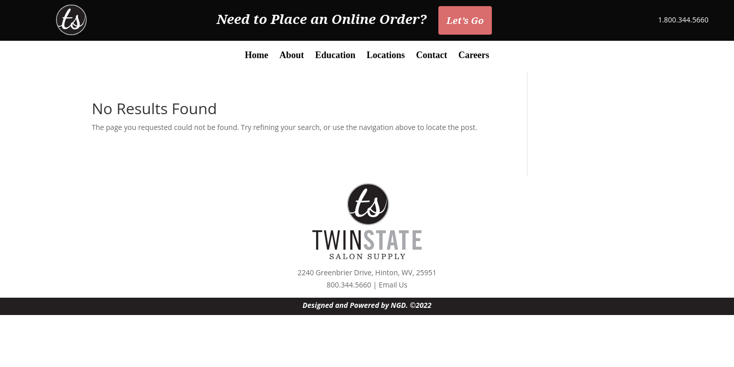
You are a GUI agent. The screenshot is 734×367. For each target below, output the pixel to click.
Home (256, 55)
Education (335, 55)
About (291, 55)
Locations (385, 55)
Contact (431, 55)
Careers (473, 55)
